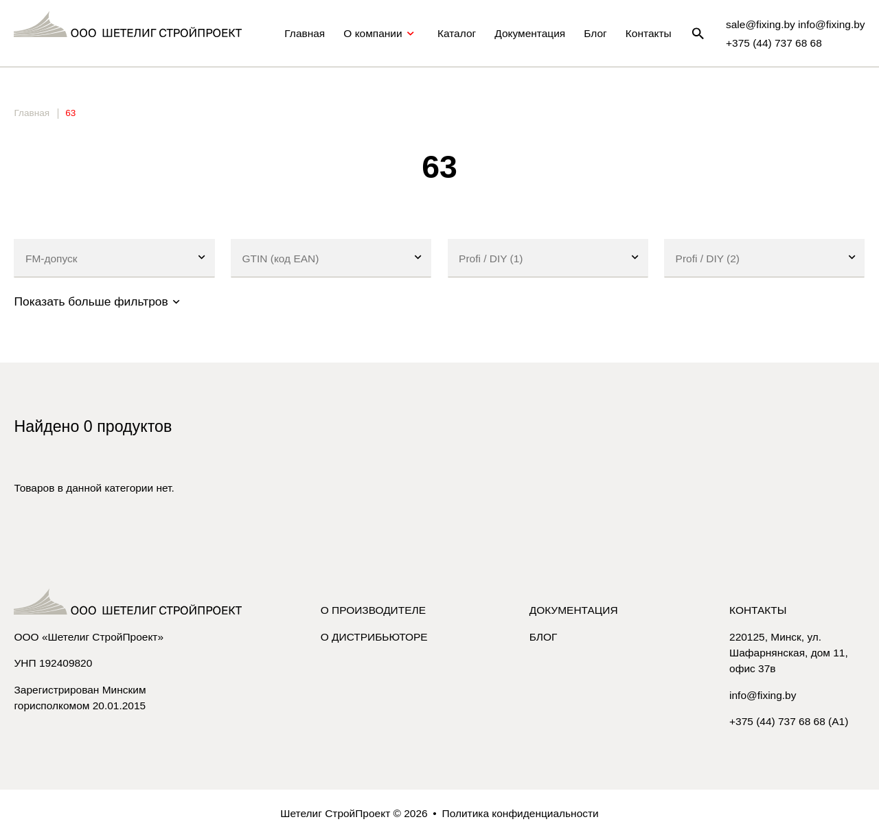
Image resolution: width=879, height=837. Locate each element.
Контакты (649, 33)
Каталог (456, 33)
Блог (595, 33)
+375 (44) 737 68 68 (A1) (788, 721)
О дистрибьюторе (374, 637)
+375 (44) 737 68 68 (774, 43)
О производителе (373, 610)
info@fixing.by (762, 695)
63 (70, 113)
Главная (304, 33)
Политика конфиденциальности (520, 813)
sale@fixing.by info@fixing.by (795, 24)
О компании (381, 33)
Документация (529, 33)
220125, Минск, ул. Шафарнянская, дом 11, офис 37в (788, 652)
